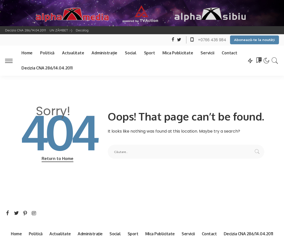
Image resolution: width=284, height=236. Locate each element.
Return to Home (57, 158)
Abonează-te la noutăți (254, 40)
